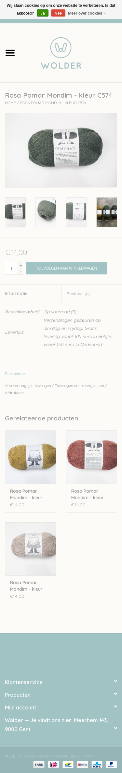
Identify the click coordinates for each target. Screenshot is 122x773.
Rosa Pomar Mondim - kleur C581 (87, 494)
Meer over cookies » (86, 13)
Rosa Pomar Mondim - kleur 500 (26, 586)
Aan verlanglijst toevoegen (28, 385)
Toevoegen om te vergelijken (80, 385)
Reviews (77, 293)
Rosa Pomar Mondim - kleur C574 (53, 102)
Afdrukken (14, 392)
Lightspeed (84, 756)
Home (10, 102)
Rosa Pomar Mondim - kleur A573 (26, 494)
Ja (42, 13)
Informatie (16, 293)
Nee (58, 13)
